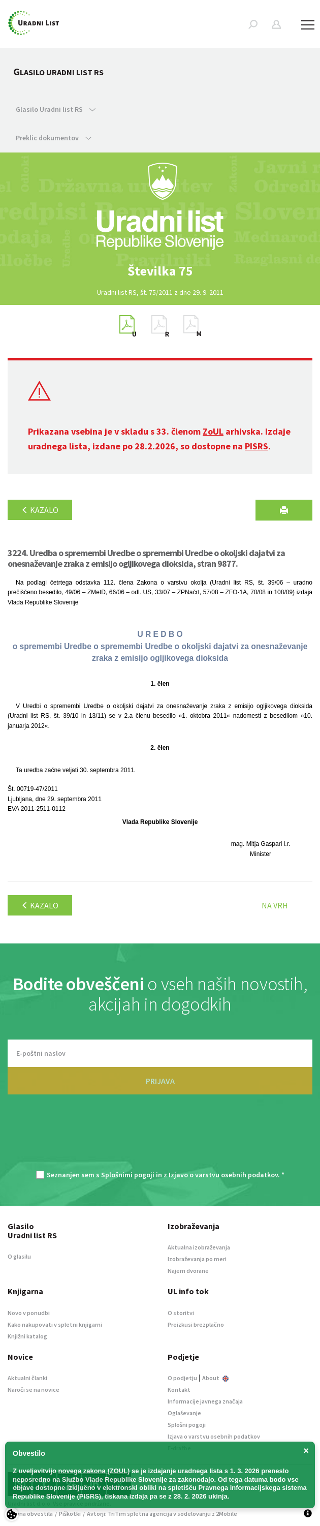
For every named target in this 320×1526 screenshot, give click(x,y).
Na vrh (275, 905)
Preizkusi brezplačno (196, 1324)
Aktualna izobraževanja (199, 1247)
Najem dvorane (188, 1270)
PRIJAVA (160, 1081)
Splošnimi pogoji (127, 1174)
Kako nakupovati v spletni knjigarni (55, 1324)
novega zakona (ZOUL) (94, 1471)
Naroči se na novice (33, 1389)
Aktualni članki (27, 1378)
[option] (160, 271)
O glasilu (19, 1256)
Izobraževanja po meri (197, 1259)
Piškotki (70, 1513)
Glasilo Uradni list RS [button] (55, 109)
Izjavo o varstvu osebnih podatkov (223, 1174)
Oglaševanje (184, 1413)
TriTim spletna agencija (140, 1513)
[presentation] (160, 1137)
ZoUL (213, 431)
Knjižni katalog (27, 1336)
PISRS (256, 446)
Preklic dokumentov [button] (53, 137)
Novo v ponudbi (29, 1313)
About (215, 1378)
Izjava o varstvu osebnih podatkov (214, 1436)
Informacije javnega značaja (205, 1401)
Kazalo (39, 510)
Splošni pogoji (187, 1424)
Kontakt (179, 1389)
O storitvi (181, 1313)
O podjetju (182, 1378)
